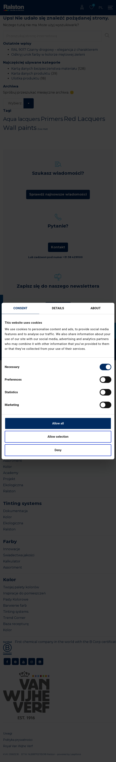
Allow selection (58, 436)
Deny (58, 450)
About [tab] (95, 308)
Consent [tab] (20, 308)
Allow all (58, 423)
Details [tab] (58, 308)
